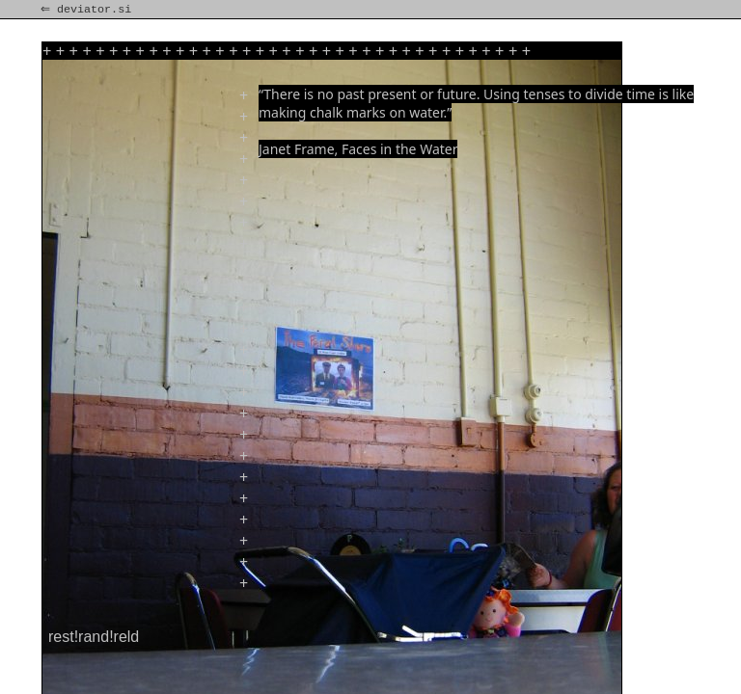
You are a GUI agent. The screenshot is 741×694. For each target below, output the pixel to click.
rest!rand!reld (93, 636)
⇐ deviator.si (88, 9)
